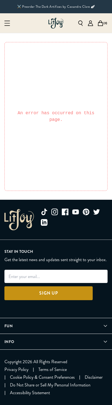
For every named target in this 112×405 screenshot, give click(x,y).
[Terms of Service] (52, 369)
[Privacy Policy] (16, 369)
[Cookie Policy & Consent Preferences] (42, 377)
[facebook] (65, 212)
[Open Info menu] (56, 341)
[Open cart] (100, 23)
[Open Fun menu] (56, 326)
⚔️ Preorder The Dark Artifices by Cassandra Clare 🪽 (56, 6)
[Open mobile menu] (7, 23)
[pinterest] (86, 212)
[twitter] (96, 212)
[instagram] (54, 212)
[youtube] (75, 212)
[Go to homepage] (56, 23)
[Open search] (80, 23)
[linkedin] (44, 222)
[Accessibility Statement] (30, 393)
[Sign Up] (48, 293)
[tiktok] (44, 212)
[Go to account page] (90, 23)
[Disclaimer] (94, 377)
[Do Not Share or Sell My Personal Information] (50, 385)
